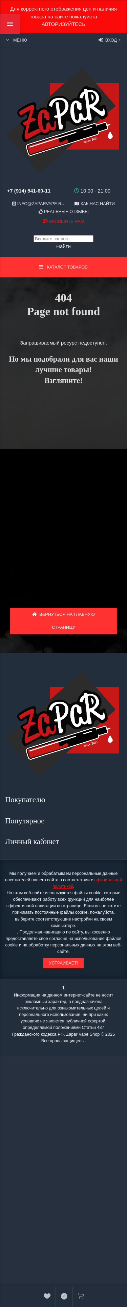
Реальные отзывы (64, 211)
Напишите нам (63, 221)
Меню (16, 40)
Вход (110, 39)
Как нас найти (94, 203)
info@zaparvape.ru (38, 203)
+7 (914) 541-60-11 (28, 191)
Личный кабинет (33, 841)
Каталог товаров (63, 267)
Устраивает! (63, 963)
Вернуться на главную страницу (63, 621)
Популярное (25, 821)
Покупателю (26, 799)
